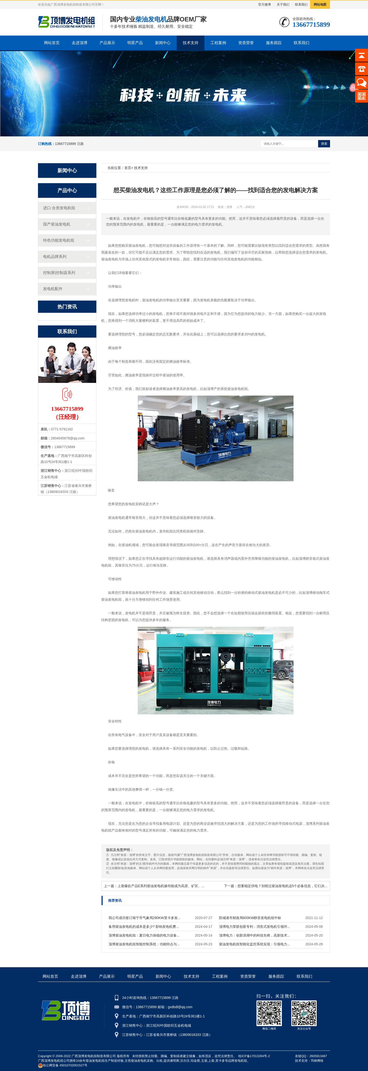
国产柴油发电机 (56, 224)
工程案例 (218, 43)
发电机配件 (53, 289)
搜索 (324, 143)
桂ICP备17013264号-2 (254, 1056)
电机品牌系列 (54, 257)
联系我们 (301, 4)
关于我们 (283, 4)
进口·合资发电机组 (59, 208)
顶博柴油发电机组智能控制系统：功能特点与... (144, 944)
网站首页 (52, 43)
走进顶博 (79, 43)
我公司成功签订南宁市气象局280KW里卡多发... (145, 918)
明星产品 (135, 43)
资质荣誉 (246, 43)
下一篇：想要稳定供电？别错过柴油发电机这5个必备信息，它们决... (275, 886)
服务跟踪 (274, 43)
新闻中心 (163, 43)
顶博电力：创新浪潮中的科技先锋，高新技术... (254, 935)
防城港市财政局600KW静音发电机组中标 (250, 918)
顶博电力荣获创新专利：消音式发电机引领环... (254, 927)
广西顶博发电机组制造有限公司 (94, 1056)
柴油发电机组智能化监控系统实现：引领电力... (254, 944)
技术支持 (190, 43)
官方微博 (264, 4)
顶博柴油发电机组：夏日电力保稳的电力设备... (144, 935)
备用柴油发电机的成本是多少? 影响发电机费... (144, 927)
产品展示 (107, 43)
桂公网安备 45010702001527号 (62, 1065)
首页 (127, 168)
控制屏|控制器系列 (59, 273)
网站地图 (320, 4)
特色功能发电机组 (58, 240)
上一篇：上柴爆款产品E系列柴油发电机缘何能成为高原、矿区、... (154, 886)
